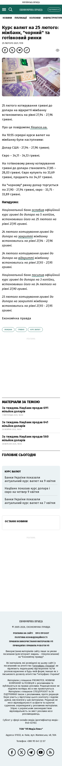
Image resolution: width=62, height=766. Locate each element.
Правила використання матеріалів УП (31, 641)
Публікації (21, 17)
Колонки (35, 17)
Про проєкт (42, 633)
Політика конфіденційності (31, 637)
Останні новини (16, 521)
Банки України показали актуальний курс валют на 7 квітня (30, 501)
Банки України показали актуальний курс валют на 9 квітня (30, 479)
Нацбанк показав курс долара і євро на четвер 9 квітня (27, 490)
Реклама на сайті (23, 633)
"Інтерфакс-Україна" (43, 665)
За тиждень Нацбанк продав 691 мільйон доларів (25, 409)
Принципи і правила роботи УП (31, 645)
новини (7, 17)
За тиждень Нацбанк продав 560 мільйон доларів (25, 438)
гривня (21, 330)
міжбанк (8, 330)
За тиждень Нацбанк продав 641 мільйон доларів (25, 424)
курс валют (35, 330)
